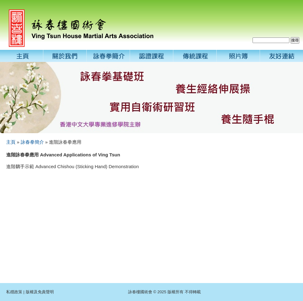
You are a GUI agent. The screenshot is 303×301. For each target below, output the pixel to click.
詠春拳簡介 (32, 142)
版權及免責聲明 (40, 292)
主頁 (10, 142)
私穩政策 (14, 292)
